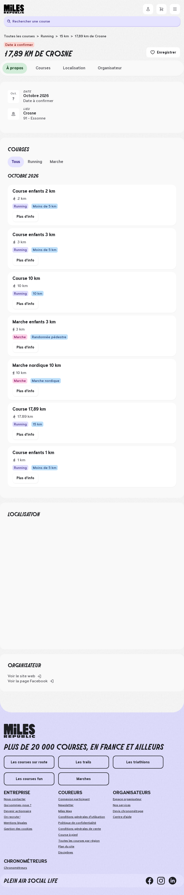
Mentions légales (15, 822)
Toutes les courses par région (79, 840)
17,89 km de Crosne (90, 36)
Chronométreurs (15, 867)
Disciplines (65, 852)
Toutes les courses (19, 36)
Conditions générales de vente (79, 828)
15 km (64, 36)
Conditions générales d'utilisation (81, 817)
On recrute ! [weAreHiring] (12, 817)
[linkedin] (174, 880)
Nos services (122, 805)
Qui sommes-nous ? (17, 805)
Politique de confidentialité (77, 822)
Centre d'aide (122, 817)
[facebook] (151, 880)
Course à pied (68, 834)
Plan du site (66, 846)
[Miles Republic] (14, 9)
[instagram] (163, 880)
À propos (14, 68)
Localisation (74, 68)
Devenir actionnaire (17, 811)
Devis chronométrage (128, 811)
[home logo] (19, 731)
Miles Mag (65, 811)
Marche (56, 161)
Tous (16, 161)
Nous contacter (15, 799)
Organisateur (110, 68)
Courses (43, 68)
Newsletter (66, 805)
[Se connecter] (148, 9)
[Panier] (161, 9)
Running (47, 36)
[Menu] (175, 9)
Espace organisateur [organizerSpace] (127, 799)
